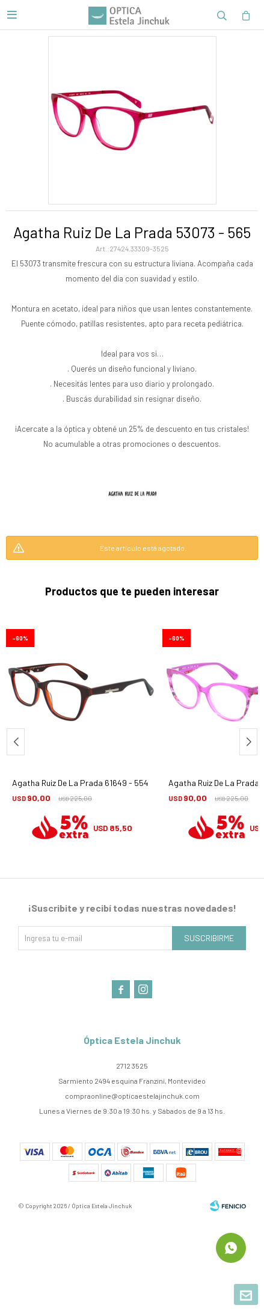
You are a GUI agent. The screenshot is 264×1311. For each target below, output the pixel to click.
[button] (248, 741)
